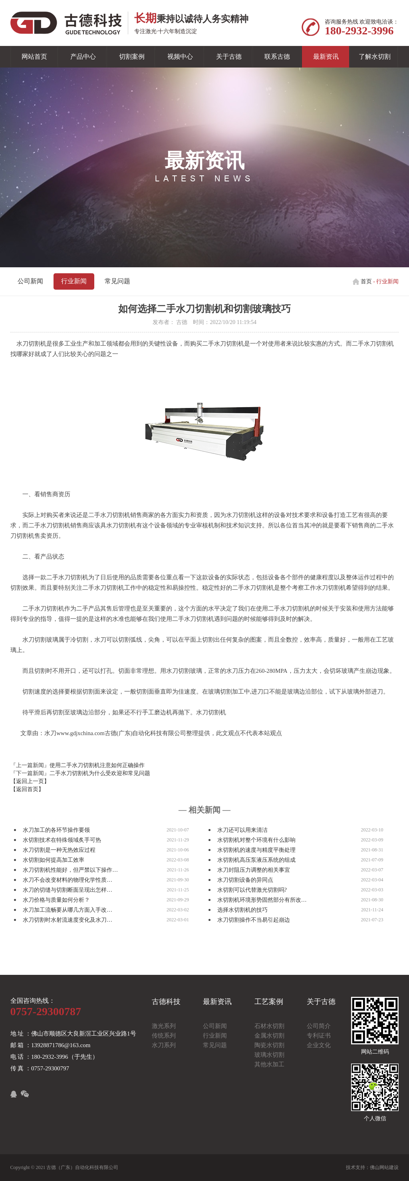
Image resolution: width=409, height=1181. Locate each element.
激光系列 (164, 1026)
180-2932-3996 (359, 30)
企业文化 (319, 1045)
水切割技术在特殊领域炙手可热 (62, 840)
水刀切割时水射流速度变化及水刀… (67, 920)
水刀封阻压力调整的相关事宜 (253, 870)
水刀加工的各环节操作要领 (56, 830)
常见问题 (117, 281)
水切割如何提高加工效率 (53, 860)
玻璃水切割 (269, 1055)
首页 (366, 281)
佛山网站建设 (384, 1167)
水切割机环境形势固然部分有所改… (262, 900)
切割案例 (132, 56)
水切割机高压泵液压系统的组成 (256, 860)
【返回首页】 (27, 789)
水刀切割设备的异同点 (245, 880)
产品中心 (83, 56)
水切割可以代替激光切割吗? (252, 890)
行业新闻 (74, 281)
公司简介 (319, 1026)
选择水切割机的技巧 (242, 910)
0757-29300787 (45, 1011)
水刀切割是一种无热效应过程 (59, 850)
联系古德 (277, 56)
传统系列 (164, 1035)
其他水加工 (269, 1064)
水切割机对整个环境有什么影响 (256, 840)
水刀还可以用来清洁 (242, 830)
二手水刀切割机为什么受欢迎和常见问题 (100, 773)
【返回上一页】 (30, 781)
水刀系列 (164, 1045)
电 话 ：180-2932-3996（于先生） (54, 1057)
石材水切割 (269, 1026)
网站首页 (34, 56)
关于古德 (229, 56)
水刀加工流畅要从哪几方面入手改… (67, 910)
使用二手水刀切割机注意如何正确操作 (97, 765)
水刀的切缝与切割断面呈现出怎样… (67, 890)
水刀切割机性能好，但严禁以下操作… (70, 870)
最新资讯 (326, 56)
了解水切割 (375, 56)
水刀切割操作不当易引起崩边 (253, 920)
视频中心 (180, 56)
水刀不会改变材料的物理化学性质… (67, 880)
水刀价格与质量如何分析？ (56, 900)
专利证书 (319, 1035)
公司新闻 (30, 281)
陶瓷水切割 (269, 1045)
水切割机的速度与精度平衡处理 (256, 850)
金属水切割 (269, 1035)
